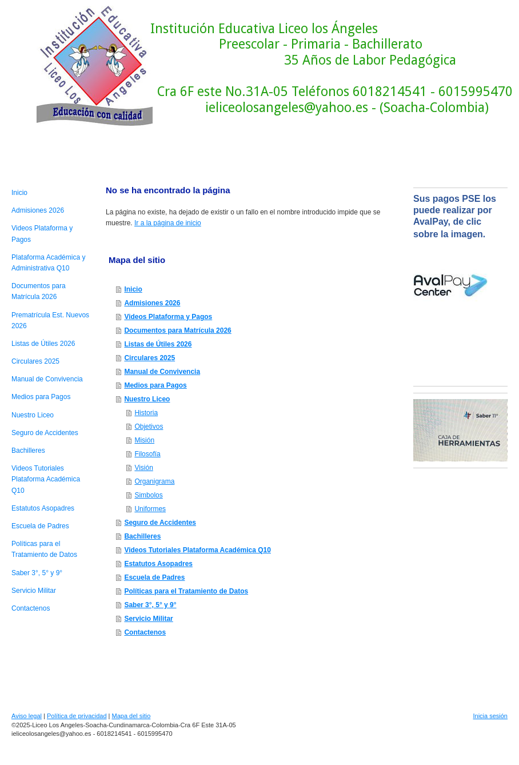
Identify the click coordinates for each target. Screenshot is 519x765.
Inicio (133, 289)
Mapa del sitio (131, 715)
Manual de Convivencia (162, 372)
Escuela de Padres (154, 577)
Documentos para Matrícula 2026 (177, 330)
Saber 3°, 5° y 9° (150, 605)
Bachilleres (142, 536)
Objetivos (148, 427)
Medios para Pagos (155, 385)
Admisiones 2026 (152, 303)
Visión (143, 468)
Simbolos (148, 495)
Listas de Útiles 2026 (157, 344)
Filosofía (147, 454)
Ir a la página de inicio (167, 223)
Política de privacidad (77, 715)
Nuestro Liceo (147, 399)
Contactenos (145, 632)
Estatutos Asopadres (158, 564)
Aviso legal (26, 715)
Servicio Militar (148, 619)
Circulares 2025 (149, 358)
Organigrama (154, 481)
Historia (146, 413)
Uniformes (150, 509)
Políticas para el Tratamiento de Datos (186, 591)
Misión (144, 440)
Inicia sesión (490, 715)
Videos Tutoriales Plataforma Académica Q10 (197, 550)
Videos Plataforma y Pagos (168, 317)
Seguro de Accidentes (160, 523)
